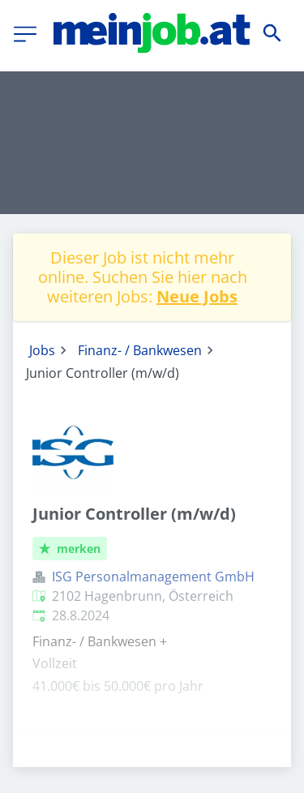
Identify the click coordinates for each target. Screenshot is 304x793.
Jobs (42, 350)
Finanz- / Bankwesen (140, 350)
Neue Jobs (197, 296)
